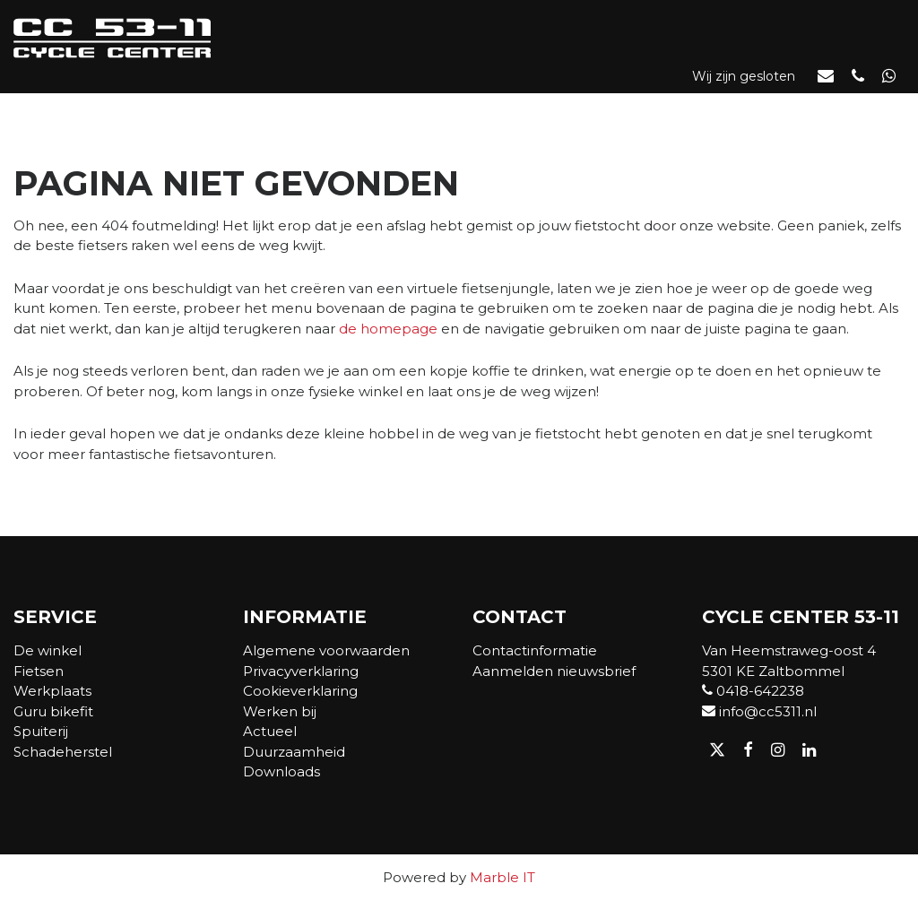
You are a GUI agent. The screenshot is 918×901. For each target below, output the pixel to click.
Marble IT (502, 877)
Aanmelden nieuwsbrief (554, 671)
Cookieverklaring (300, 690)
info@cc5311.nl (759, 711)
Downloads (281, 771)
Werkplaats (430, 108)
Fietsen (314, 108)
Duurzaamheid (294, 751)
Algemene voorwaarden (326, 650)
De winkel (123, 108)
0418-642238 (753, 690)
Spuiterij (40, 731)
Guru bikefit (53, 711)
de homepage (388, 328)
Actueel (540, 108)
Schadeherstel (62, 751)
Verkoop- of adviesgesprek (704, 108)
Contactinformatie (534, 650)
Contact (869, 108)
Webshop (219, 108)
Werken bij (279, 711)
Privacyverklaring (301, 671)
